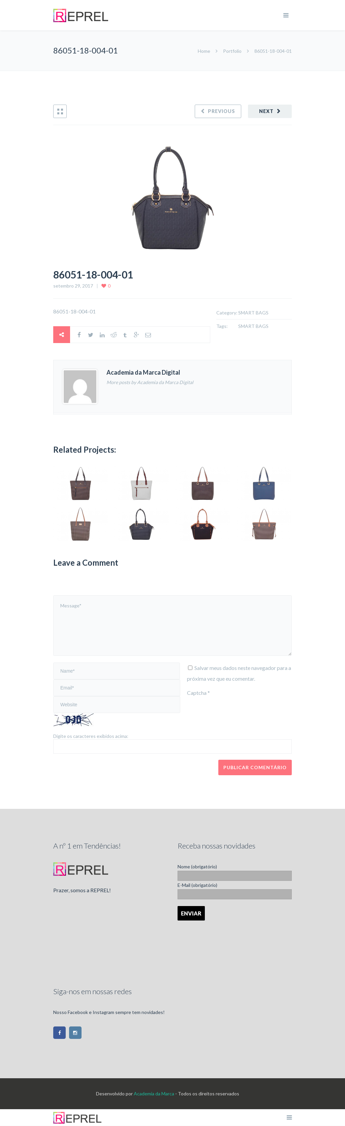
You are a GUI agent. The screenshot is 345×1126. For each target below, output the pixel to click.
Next (266, 111)
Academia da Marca (154, 1093)
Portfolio (232, 51)
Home (204, 51)
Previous (221, 111)
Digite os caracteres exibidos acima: (90, 736)
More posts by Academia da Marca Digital (149, 382)
